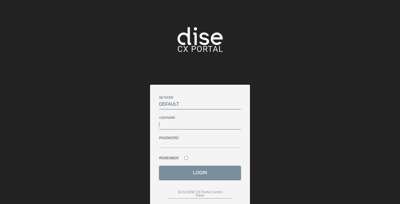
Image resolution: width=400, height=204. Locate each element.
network (166, 97)
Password (169, 138)
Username (168, 118)
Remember (169, 158)
